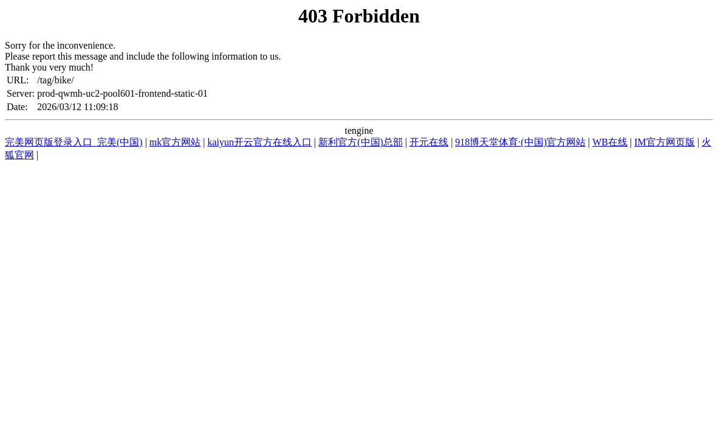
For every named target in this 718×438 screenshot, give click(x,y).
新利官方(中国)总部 (360, 142)
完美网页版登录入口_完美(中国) (74, 142)
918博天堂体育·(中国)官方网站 (520, 142)
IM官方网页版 (664, 142)
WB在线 (609, 142)
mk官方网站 (174, 142)
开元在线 (428, 142)
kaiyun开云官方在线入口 (260, 142)
